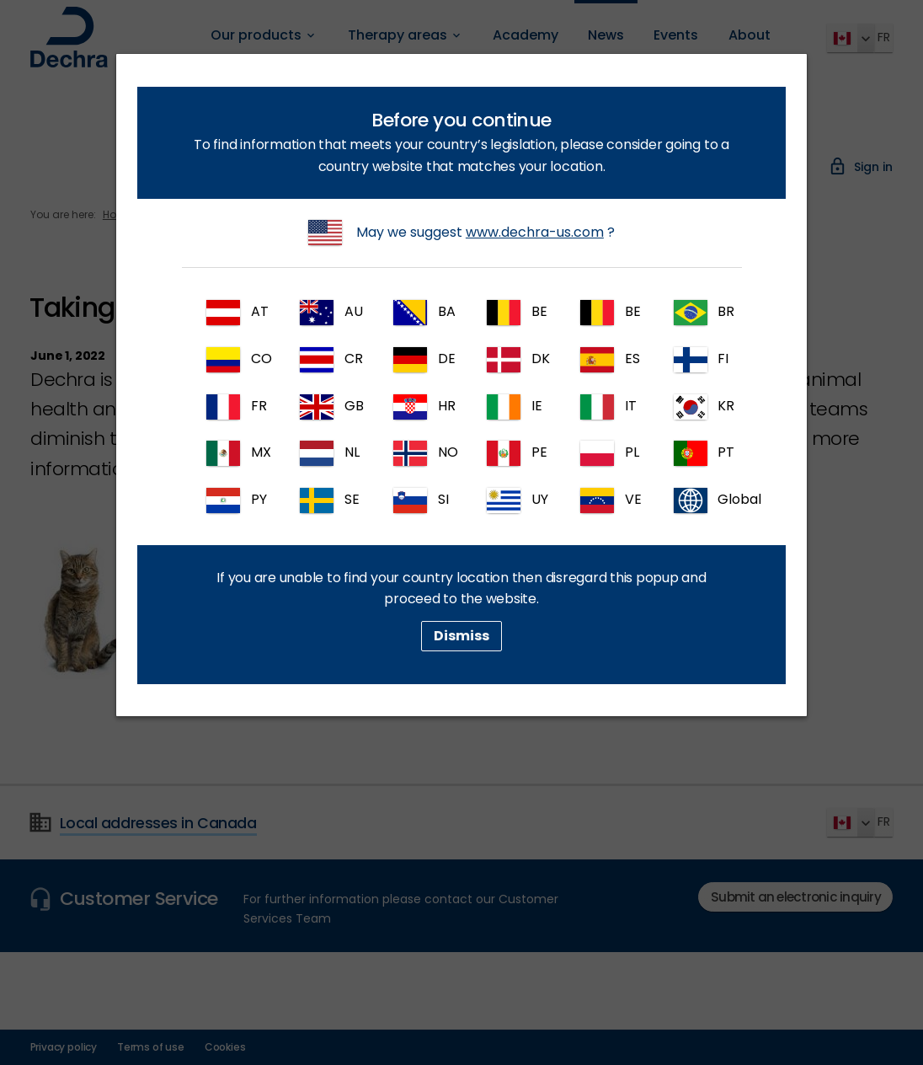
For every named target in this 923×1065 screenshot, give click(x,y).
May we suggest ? (461, 232)
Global (704, 500)
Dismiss (461, 635)
